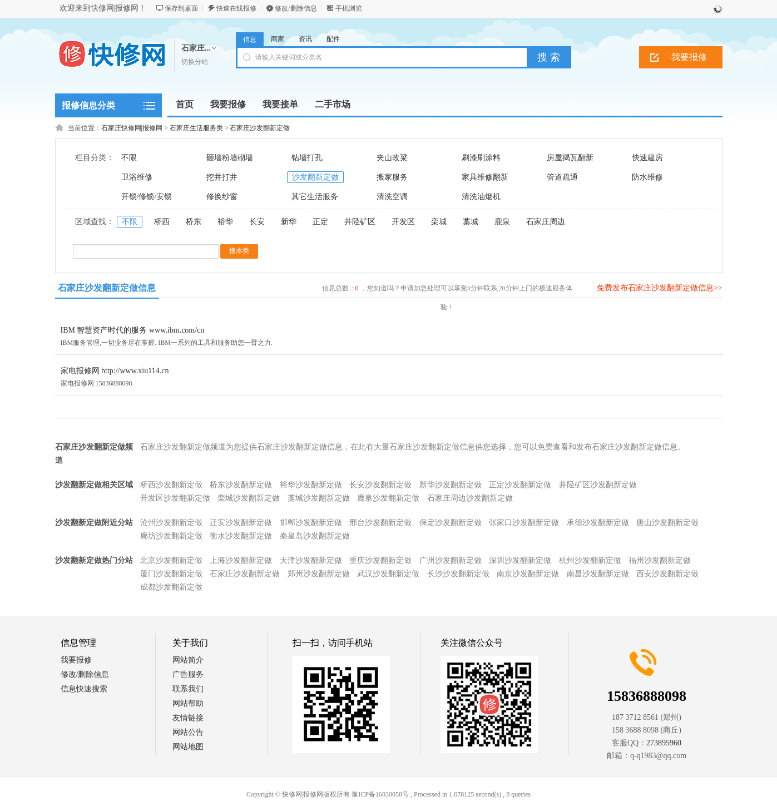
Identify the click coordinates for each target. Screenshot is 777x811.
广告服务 (188, 674)
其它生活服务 (314, 196)
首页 (185, 104)
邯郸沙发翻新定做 (311, 522)
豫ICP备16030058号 (380, 794)
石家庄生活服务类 (196, 128)
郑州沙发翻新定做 (319, 574)
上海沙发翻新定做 (241, 560)
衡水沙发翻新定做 (241, 536)
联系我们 (188, 689)
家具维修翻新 (485, 177)
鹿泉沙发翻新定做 (388, 498)
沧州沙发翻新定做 (171, 522)
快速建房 (647, 158)
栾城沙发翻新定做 (248, 498)
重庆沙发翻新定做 (380, 560)
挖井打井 (221, 177)
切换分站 (194, 62)
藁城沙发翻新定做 (319, 498)
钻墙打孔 (307, 158)
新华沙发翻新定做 (450, 485)
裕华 (225, 221)
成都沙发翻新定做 (171, 587)
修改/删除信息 (295, 8)
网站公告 (188, 732)
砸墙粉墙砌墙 (229, 158)
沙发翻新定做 (315, 177)
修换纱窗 (221, 196)
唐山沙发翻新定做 (667, 522)
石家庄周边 (545, 221)
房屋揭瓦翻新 (570, 158)
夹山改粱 (392, 158)
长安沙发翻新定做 (380, 485)
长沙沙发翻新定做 (458, 574)
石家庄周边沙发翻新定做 (470, 498)
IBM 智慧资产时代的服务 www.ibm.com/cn (133, 330)
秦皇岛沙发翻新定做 (315, 536)
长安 (257, 221)
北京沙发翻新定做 (171, 560)
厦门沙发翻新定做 (171, 574)
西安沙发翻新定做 (667, 574)
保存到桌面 (181, 8)
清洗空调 (392, 196)
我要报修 (689, 57)
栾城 (439, 221)
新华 (288, 221)
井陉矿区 (359, 221)
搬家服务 (392, 177)
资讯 (305, 39)
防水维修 (647, 177)
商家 (277, 39)
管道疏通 (562, 177)
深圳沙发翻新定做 (520, 560)
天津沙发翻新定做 (311, 560)
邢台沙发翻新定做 (380, 522)
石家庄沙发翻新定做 (260, 128)
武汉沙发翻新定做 (388, 574)
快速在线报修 (236, 8)
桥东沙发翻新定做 (241, 485)
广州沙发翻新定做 (450, 560)
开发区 (403, 221)
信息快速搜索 (84, 689)
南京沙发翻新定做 (528, 574)
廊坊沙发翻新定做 (171, 536)
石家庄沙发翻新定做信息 (107, 288)
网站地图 (188, 747)
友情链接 (188, 718)
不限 (129, 158)
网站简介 (188, 660)
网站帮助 (188, 703)
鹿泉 (502, 221)
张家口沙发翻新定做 (524, 522)
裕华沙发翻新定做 (311, 485)
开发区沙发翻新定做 (175, 498)
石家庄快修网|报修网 (131, 128)
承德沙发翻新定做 (598, 522)
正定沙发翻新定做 (520, 485)
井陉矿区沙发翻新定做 (598, 485)
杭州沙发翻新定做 (590, 560)
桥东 (193, 221)
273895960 (663, 743)
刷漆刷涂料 (481, 158)
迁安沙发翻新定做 (241, 522)
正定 (320, 221)
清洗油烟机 (481, 196)
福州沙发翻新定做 (659, 560)
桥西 (162, 221)
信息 (249, 39)
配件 (333, 39)
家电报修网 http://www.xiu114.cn (115, 371)
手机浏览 (348, 8)
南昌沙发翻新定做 (598, 574)
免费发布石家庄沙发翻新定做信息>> (659, 288)
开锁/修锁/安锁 (146, 196)
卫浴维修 (136, 177)
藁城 (470, 221)
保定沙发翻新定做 (450, 522)
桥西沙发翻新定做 (171, 485)
